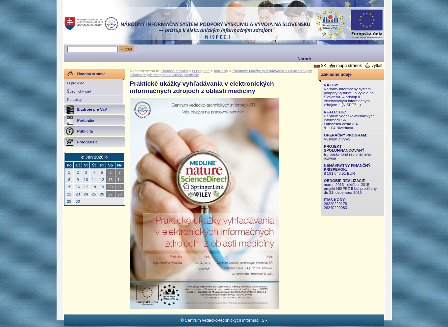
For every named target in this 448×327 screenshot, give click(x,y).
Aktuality (221, 71)
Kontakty (74, 100)
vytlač (377, 65)
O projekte (76, 83)
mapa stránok (349, 65)
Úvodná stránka (175, 71)
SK (323, 65)
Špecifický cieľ (79, 91)
